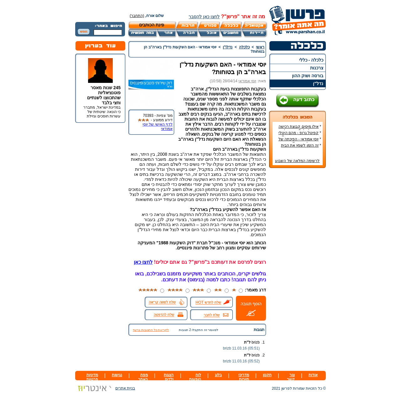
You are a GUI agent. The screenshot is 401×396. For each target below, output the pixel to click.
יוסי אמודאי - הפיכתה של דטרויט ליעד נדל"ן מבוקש (300, 141)
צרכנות (316, 67)
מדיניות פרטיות (92, 377)
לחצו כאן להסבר (204, 16)
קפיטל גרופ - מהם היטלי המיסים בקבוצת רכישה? (300, 135)
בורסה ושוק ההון (307, 75)
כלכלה (244, 47)
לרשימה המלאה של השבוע (297, 161)
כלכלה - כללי (311, 59)
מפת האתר (143, 377)
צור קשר (291, 377)
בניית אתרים (105, 388)
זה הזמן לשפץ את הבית (300, 145)
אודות (313, 375)
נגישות (117, 375)
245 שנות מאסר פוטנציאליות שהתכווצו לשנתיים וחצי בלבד (104, 95)
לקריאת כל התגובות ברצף (151, 330)
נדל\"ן (227, 47)
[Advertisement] (298, 266)
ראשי (260, 47)
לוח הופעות (195, 377)
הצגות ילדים (169, 377)
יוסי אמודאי (247, 81)
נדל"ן (318, 83)
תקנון (267, 375)
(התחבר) (137, 16)
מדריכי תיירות (243, 377)
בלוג (218, 375)
